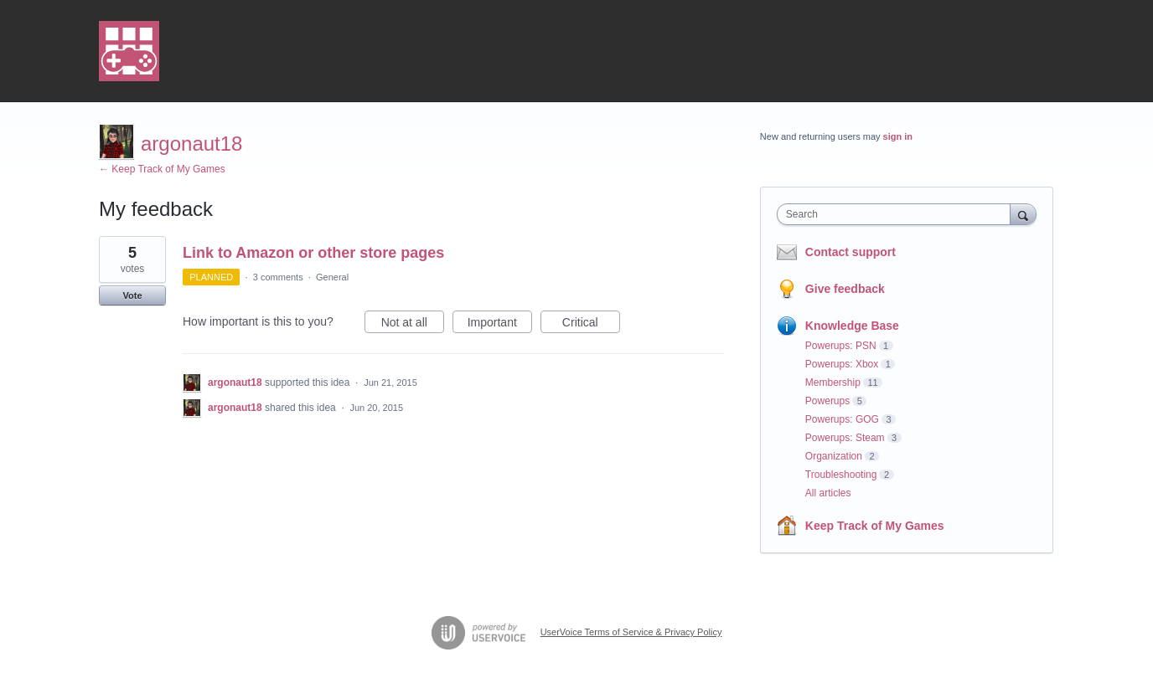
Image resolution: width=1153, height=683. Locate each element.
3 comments (278, 277)
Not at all (412, 325)
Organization (833, 456)
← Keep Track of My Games (162, 169)
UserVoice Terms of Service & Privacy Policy (631, 632)
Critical (591, 325)
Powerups (827, 401)
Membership (833, 382)
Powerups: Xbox (841, 364)
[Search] (1023, 213)
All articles (828, 493)
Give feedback (845, 288)
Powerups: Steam (845, 438)
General (332, 277)
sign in (898, 136)
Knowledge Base (852, 325)
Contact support (850, 252)
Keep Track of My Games (874, 525)
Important (500, 325)
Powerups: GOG (842, 419)
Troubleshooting (841, 474)
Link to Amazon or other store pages (313, 252)
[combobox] (898, 214)
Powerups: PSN (840, 346)
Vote (132, 295)
